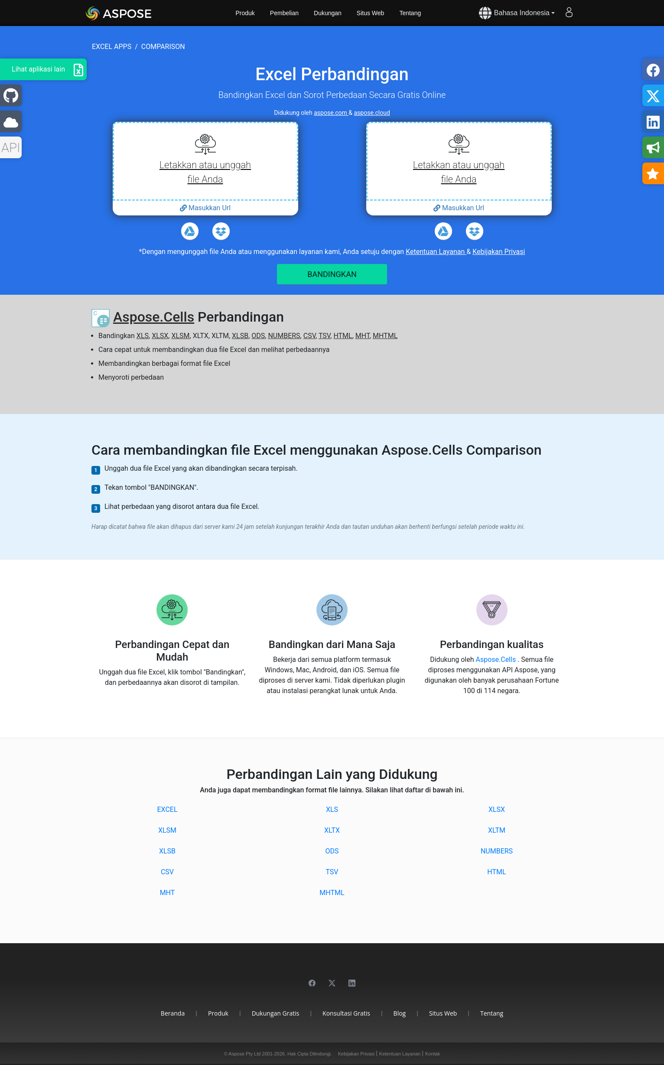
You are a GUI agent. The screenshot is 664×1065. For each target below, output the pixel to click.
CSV (309, 336)
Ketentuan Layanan (436, 252)
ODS (258, 336)
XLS (143, 336)
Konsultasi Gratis (346, 1013)
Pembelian (284, 13)
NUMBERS (284, 336)
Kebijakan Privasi (498, 252)
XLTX (332, 830)
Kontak (432, 1053)
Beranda (173, 1013)
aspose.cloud (372, 112)
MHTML (385, 336)
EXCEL (167, 809)
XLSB (240, 336)
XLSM (180, 336)
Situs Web (370, 13)
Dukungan (328, 13)
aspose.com (331, 112)
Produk (245, 13)
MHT (362, 336)
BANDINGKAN (331, 274)
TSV (324, 336)
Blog (400, 1013)
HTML (342, 336)
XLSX (160, 336)
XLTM (496, 830)
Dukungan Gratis (275, 1013)
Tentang (410, 13)
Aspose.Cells (153, 317)
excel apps (111, 46)
